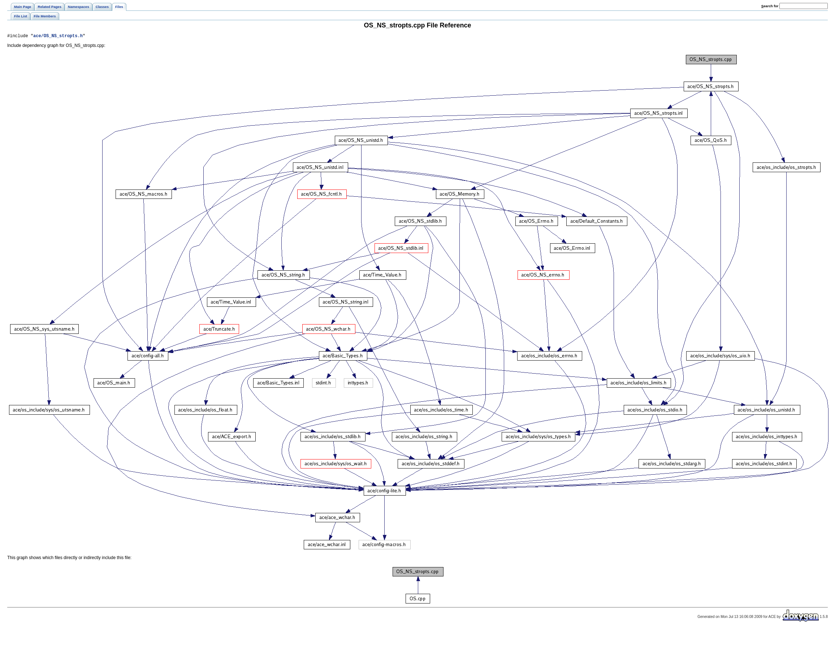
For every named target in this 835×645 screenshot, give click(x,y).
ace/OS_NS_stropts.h (58, 37)
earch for (769, 6)
